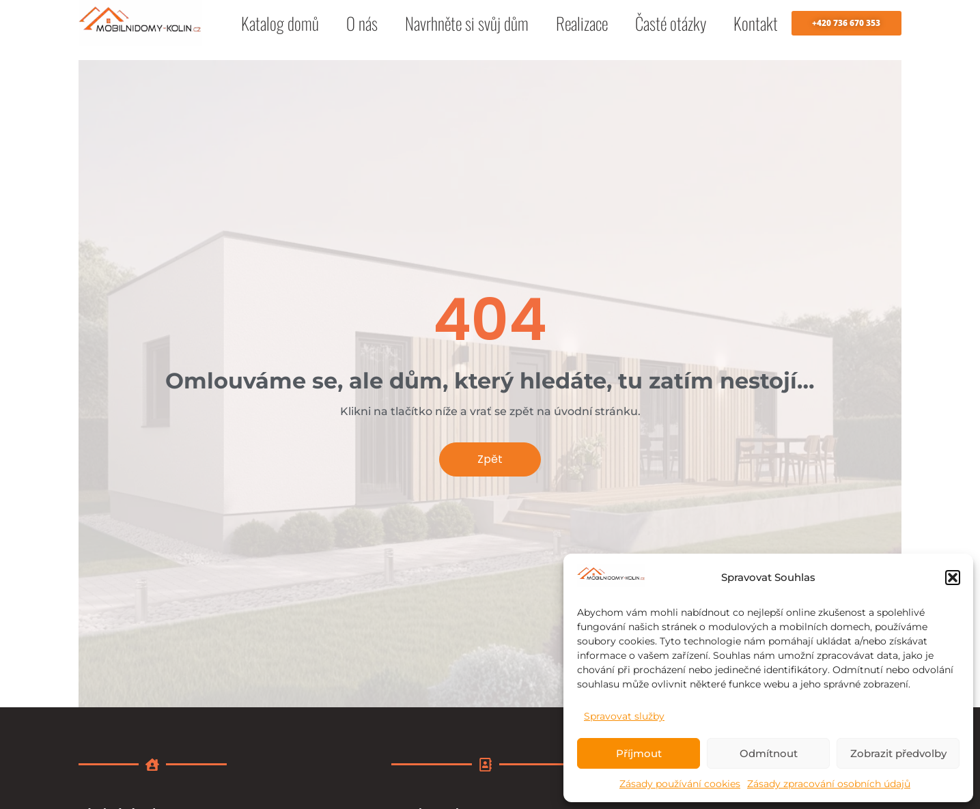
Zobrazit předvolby (898, 753)
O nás (362, 23)
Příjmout (639, 753)
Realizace (582, 23)
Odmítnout (769, 753)
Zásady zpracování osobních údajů (828, 784)
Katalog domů (280, 23)
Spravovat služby (624, 716)
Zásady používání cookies (679, 784)
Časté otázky (670, 23)
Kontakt (755, 23)
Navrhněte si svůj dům (467, 23)
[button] (953, 577)
